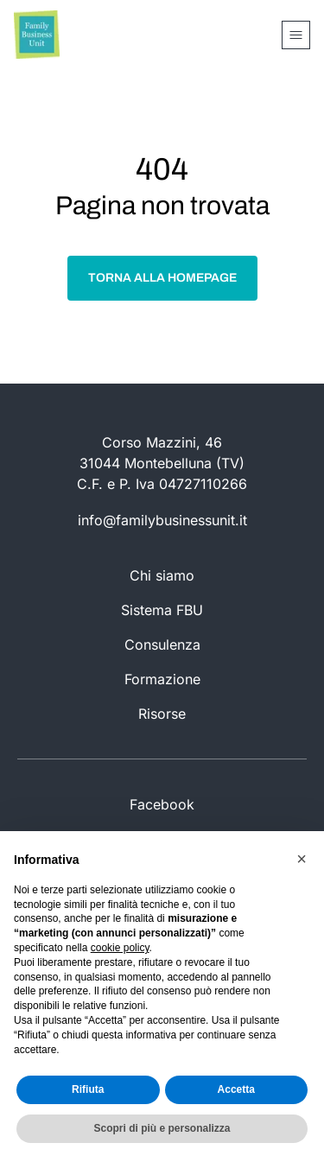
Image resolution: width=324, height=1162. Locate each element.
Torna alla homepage (162, 277)
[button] (301, 859)
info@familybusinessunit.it (162, 520)
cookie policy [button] (120, 948)
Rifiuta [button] (88, 1089)
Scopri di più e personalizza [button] (161, 1128)
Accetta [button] (236, 1089)
